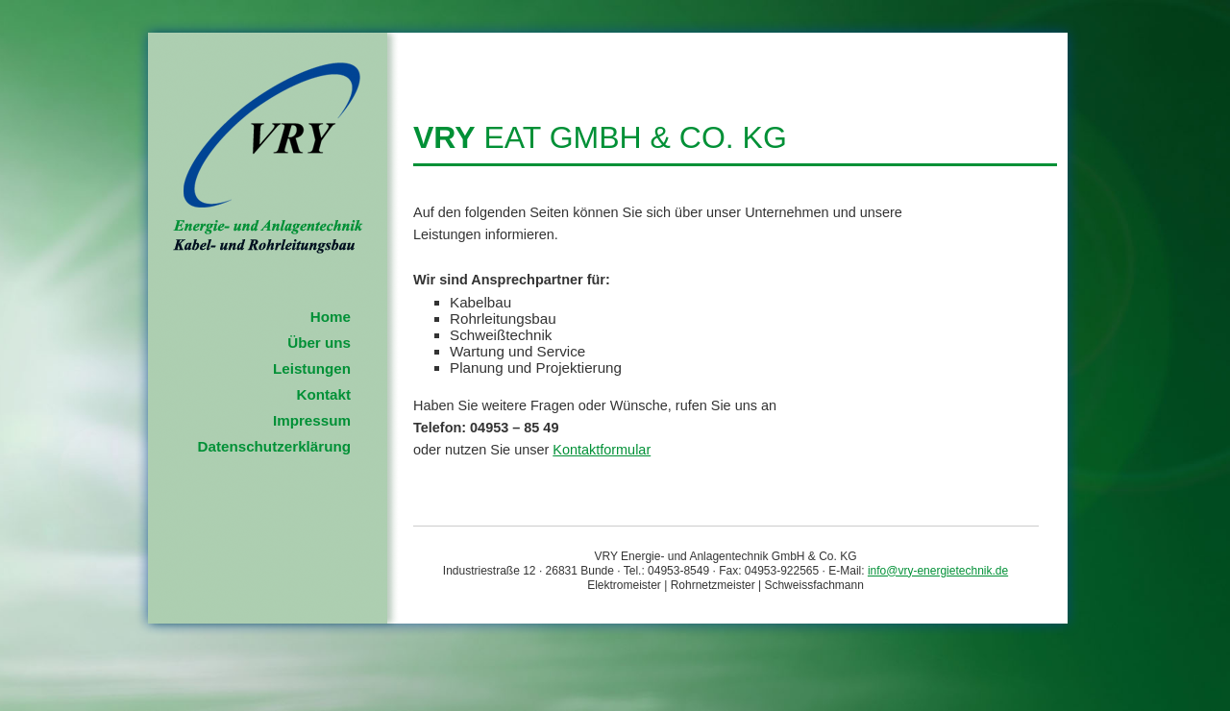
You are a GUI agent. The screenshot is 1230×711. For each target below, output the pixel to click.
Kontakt (323, 394)
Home (330, 316)
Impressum (312, 420)
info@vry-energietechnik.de (938, 570)
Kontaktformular (602, 449)
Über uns (319, 342)
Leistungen (312, 368)
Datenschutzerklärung (274, 446)
